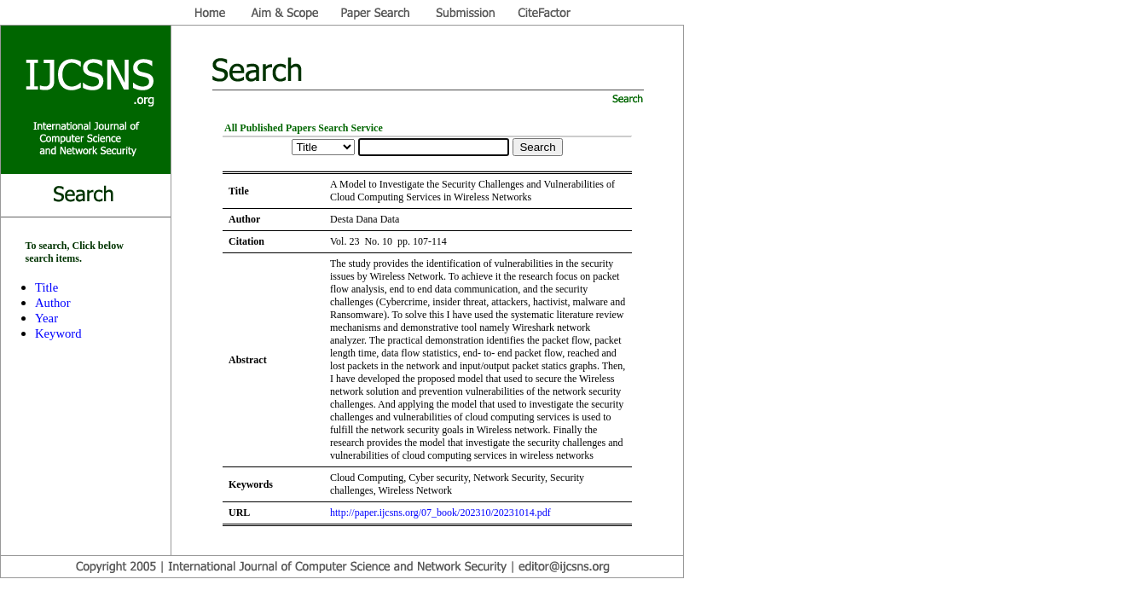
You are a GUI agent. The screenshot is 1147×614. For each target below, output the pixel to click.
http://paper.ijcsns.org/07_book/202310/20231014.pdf (440, 512)
